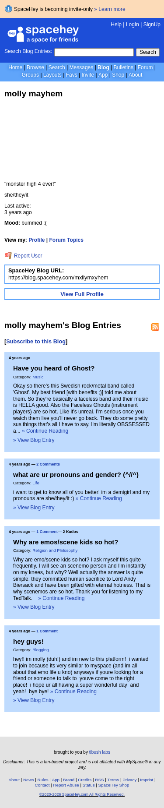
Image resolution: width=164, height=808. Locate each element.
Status (89, 785)
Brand (68, 779)
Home (15, 67)
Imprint (146, 779)
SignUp (152, 24)
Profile (36, 240)
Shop (118, 75)
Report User (23, 256)
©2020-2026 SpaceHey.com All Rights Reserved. (82, 794)
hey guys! (28, 641)
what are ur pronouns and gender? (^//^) (76, 474)
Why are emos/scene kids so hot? (65, 542)
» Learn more (109, 9)
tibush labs (99, 752)
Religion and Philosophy (54, 550)
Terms (113, 779)
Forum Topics (66, 240)
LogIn (132, 24)
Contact (42, 785)
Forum (145, 67)
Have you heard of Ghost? (53, 368)
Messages (82, 67)
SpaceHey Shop (113, 785)
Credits (84, 779)
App (103, 75)
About (135, 75)
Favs (71, 75)
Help (116, 24)
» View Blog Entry (34, 440)
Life (35, 482)
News (28, 779)
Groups (30, 75)
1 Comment (47, 531)
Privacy (129, 779)
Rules (43, 779)
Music (37, 376)
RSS (99, 779)
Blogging (40, 649)
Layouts (52, 75)
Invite (87, 75)
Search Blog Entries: (28, 51)
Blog (103, 67)
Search (148, 52)
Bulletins (123, 67)
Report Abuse (66, 785)
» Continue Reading (45, 431)
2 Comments (48, 464)
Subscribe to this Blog (36, 341)
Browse (35, 67)
